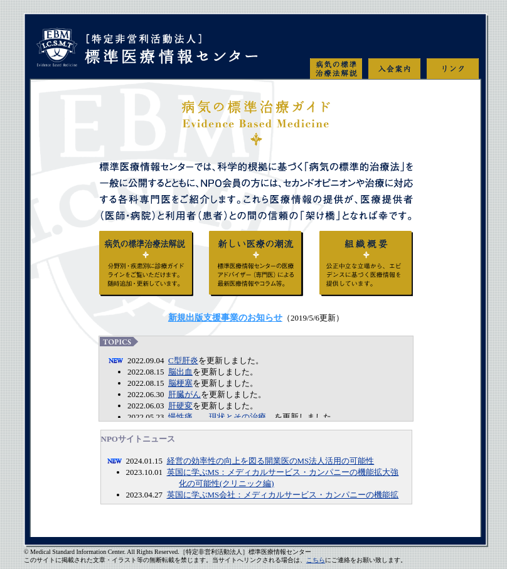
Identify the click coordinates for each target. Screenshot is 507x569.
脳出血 (180, 371)
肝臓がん (184, 394)
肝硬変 (180, 405)
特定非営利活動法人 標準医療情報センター (146, 53)
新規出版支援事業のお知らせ (225, 317)
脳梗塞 (180, 383)
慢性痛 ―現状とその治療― (221, 417)
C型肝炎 (183, 360)
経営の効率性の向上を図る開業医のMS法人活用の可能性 (271, 460)
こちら (315, 559)
